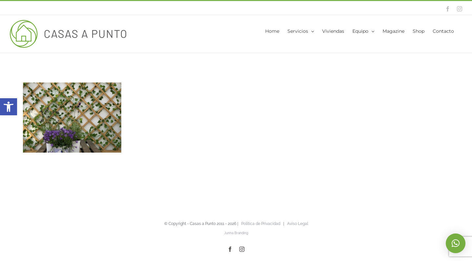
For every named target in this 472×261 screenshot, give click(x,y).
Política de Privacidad (260, 223)
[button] (8, 106)
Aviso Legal (297, 223)
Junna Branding (236, 233)
